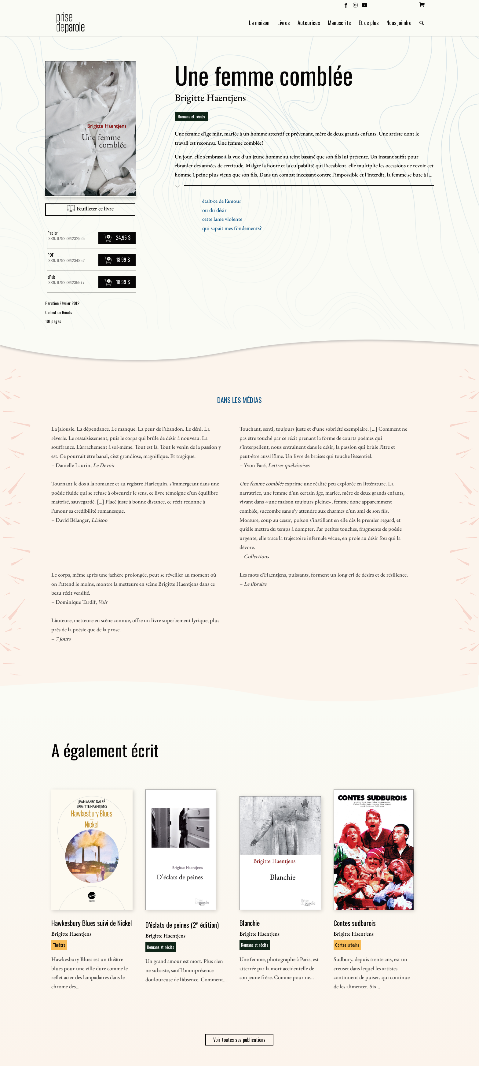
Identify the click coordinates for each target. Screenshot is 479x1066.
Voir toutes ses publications (239, 1039)
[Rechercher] (421, 22)
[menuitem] (422, 4)
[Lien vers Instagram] (355, 4)
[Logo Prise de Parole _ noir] (77, 22)
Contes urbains (347, 945)
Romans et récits (191, 116)
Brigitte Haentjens (210, 97)
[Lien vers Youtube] (364, 4)
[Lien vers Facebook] (346, 4)
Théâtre (59, 945)
